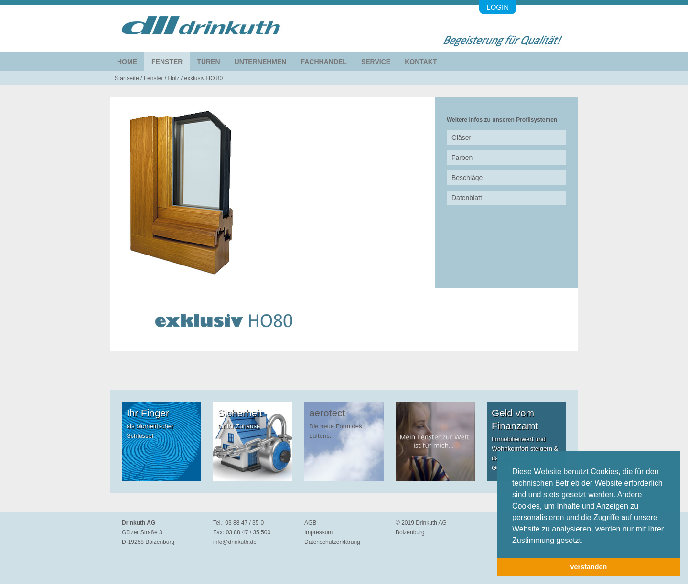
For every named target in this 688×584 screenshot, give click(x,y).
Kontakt (421, 61)
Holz (173, 78)
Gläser (461, 137)
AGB (310, 523)
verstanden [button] (588, 567)
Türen (208, 61)
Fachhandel (323, 61)
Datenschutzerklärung (332, 542)
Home (127, 61)
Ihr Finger (148, 412)
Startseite (127, 78)
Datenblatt (467, 198)
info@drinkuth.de (235, 542)
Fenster (167, 61)
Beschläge (467, 177)
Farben (462, 157)
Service (375, 61)
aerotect (327, 412)
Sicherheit (240, 412)
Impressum (318, 532)
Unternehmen (261, 61)
